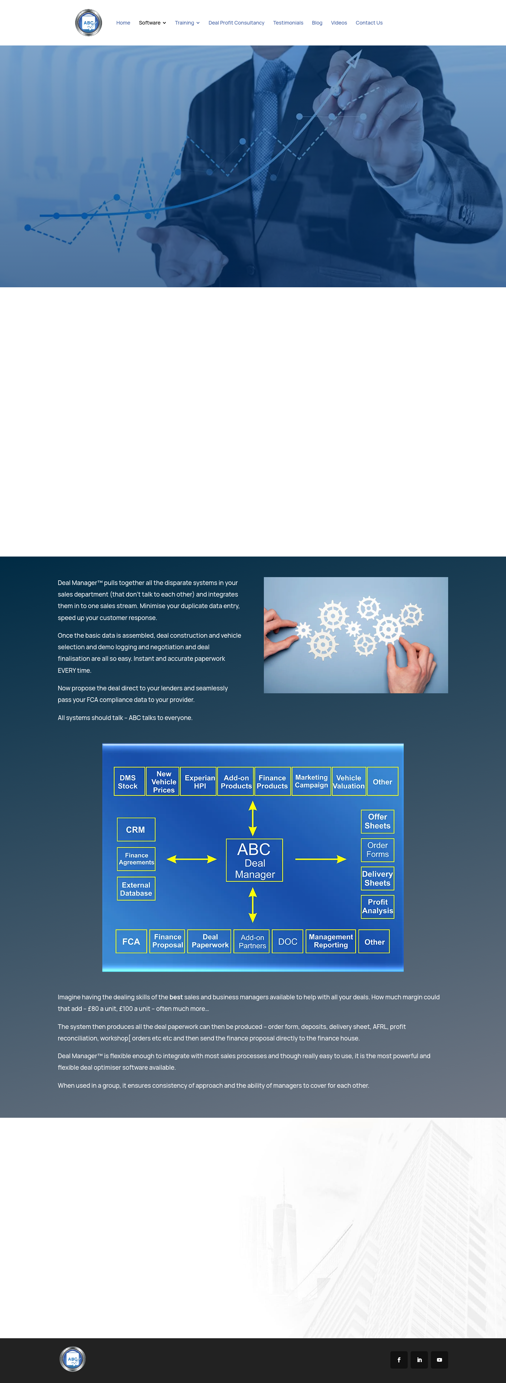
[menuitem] (123, 23)
